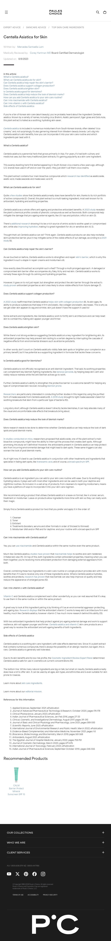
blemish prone (54, 385)
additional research (20, 223)
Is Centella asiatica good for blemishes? (23, 91)
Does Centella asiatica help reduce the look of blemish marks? (34, 94)
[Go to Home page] (55, 12)
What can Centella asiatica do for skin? (22, 79)
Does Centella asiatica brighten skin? (21, 88)
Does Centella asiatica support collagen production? (29, 85)
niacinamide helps (63, 553)
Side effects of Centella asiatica (19, 106)
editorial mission (33, 691)
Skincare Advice (36, 27)
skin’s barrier (82, 257)
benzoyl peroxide (65, 371)
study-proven (10, 285)
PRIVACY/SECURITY (50, 895)
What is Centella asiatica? (16, 76)
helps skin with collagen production (66, 301)
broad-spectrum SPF (79, 461)
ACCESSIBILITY (33, 895)
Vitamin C (8, 596)
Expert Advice (12, 27)
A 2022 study (10, 301)
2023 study (89, 209)
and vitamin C (72, 624)
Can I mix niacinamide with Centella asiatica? (25, 100)
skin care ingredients (32, 683)
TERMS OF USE (18, 895)
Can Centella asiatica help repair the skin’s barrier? (28, 82)
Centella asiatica (11, 128)
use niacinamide (24, 545)
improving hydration (28, 226)
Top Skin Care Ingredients (68, 27)
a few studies (16, 195)
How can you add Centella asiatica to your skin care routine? (33, 97)
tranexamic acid (44, 461)
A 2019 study (57, 397)
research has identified (78, 176)
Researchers (10, 394)
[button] (6, 12)
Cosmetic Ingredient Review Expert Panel (72, 657)
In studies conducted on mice (18, 438)
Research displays (28, 610)
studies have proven (40, 553)
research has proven (35, 576)
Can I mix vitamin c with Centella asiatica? (24, 103)
